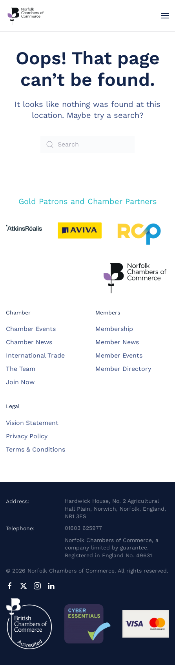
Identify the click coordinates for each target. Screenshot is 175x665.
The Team (20, 368)
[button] (165, 15)
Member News (117, 342)
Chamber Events (31, 328)
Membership (114, 328)
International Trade (35, 355)
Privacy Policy (26, 436)
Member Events (118, 355)
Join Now (20, 382)
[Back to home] (25, 15)
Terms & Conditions (35, 449)
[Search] (87, 144)
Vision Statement (32, 422)
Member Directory (123, 368)
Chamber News (29, 342)
